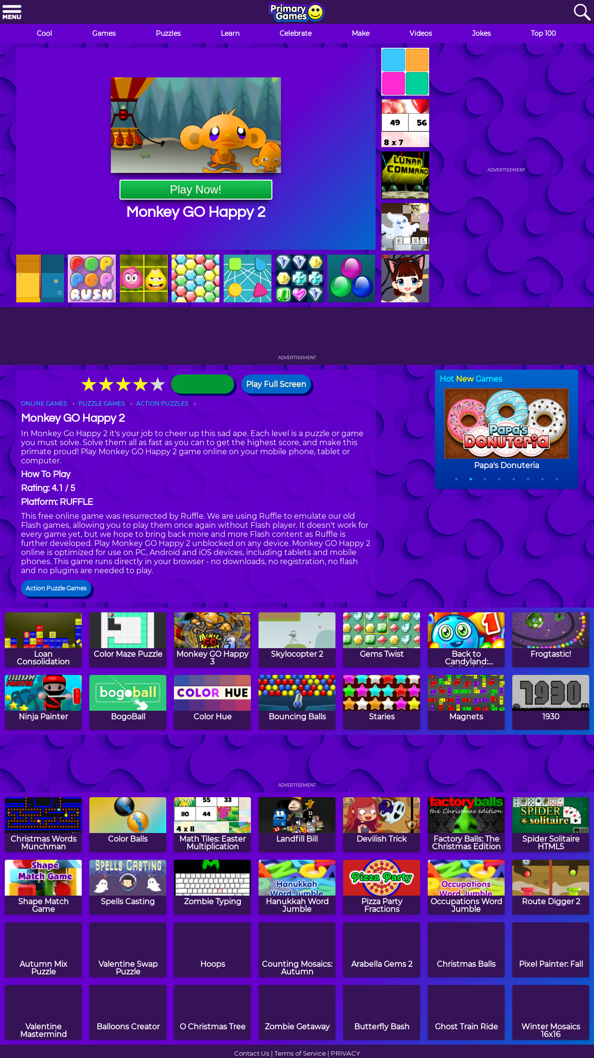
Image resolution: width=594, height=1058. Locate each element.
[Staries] (381, 702)
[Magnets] (466, 702)
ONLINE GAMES (44, 403)
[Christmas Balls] (466, 949)
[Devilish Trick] (381, 824)
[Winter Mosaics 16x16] (550, 1012)
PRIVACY (345, 1053)
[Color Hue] (212, 702)
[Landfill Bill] (297, 824)
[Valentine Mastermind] (43, 1012)
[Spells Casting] (127, 887)
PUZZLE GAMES (101, 403)
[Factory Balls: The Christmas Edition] (466, 824)
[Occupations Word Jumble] (466, 887)
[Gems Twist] (381, 639)
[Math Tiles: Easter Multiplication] (212, 824)
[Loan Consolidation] (43, 639)
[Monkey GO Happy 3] (212, 639)
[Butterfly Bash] (381, 1012)
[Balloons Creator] (127, 1012)
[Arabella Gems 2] (381, 949)
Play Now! (195, 189)
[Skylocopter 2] (297, 639)
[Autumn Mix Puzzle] (43, 949)
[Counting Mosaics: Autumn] (297, 949)
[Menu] (12, 12)
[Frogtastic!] (550, 639)
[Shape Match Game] (43, 887)
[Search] (582, 12)
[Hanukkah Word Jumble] (297, 887)
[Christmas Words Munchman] (43, 824)
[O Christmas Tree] (212, 1012)
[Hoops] (212, 949)
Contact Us (252, 1053)
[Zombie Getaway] (297, 1012)
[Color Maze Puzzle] (127, 639)
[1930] (550, 702)
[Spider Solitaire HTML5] (550, 824)
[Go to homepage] (297, 13)
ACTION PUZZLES (162, 403)
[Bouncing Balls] (297, 702)
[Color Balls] (127, 824)
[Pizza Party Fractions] (381, 887)
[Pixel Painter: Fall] (550, 949)
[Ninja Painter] (43, 702)
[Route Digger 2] (550, 887)
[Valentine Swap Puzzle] (127, 949)
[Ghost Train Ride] (466, 1012)
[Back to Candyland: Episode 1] (466, 639)
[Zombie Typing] (212, 887)
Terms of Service (300, 1053)
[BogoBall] (127, 702)
